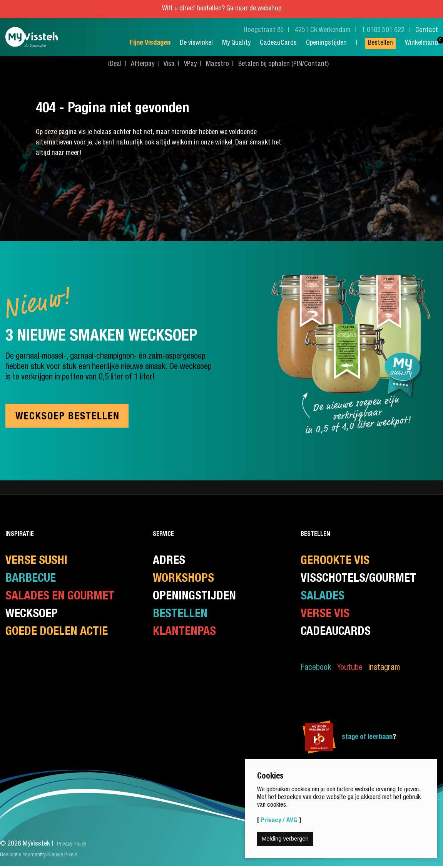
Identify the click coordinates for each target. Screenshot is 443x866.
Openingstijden (326, 43)
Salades (322, 597)
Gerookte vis (335, 561)
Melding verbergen (285, 839)
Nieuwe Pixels (62, 855)
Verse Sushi (36, 561)
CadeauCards (278, 43)
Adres (169, 561)
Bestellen (380, 43)
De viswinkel (196, 43)
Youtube (350, 668)
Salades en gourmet (59, 597)
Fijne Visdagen (150, 43)
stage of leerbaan (367, 737)
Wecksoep (31, 614)
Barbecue (30, 579)
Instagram (384, 668)
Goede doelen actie (56, 632)
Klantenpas (184, 632)
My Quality (236, 43)
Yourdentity (34, 855)
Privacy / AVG (279, 820)
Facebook (316, 668)
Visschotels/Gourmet (358, 579)
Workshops (183, 579)
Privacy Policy (71, 844)
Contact (426, 30)
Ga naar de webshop (253, 8)
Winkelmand (421, 43)
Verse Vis (325, 614)
